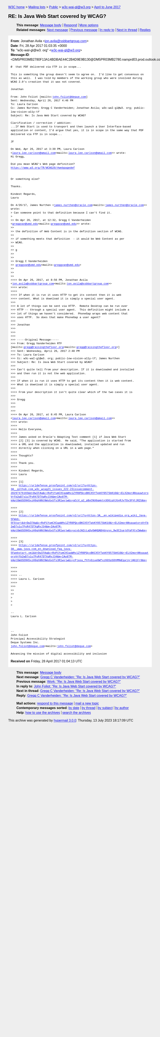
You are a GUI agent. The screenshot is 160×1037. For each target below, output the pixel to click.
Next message (57, 30)
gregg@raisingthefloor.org (43, 347)
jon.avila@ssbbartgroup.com (65, 41)
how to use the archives (42, 712)
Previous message (84, 30)
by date (73, 708)
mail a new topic (87, 703)
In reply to (107, 30)
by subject (105, 708)
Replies (145, 30)
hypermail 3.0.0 (65, 720)
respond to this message (55, 703)
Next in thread (127, 30)
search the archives (76, 712)
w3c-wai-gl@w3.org (76, 7)
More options (89, 25)
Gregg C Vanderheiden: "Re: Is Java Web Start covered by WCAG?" (90, 677)
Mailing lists (36, 7)
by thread (89, 708)
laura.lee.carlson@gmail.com (34, 153)
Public (53, 7)
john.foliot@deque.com (69, 97)
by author (122, 708)
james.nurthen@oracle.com (73, 205)
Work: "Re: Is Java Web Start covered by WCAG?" (84, 681)
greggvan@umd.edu (25, 224)
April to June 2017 (107, 7)
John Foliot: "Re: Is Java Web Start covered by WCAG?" (75, 686)
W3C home (16, 7)
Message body (50, 25)
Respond (70, 25)
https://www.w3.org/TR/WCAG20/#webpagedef (43, 168)
